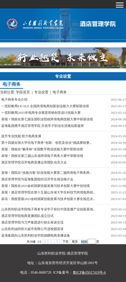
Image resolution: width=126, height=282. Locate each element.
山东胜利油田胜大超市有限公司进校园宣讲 (32, 229)
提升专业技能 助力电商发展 (21, 136)
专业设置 (41, 92)
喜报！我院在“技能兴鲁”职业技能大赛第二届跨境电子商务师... (46, 173)
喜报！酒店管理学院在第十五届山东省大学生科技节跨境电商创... (48, 192)
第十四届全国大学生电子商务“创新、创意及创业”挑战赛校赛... (46, 143)
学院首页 (23, 92)
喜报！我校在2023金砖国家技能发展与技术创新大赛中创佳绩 (45, 186)
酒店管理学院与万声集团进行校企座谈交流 (32, 222)
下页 (65, 241)
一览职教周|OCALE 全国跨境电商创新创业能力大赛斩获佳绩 (45, 106)
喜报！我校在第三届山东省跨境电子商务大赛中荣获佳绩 (42, 156)
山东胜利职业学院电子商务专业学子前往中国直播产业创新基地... (48, 209)
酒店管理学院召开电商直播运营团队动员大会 (34, 162)
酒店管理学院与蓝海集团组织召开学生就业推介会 (37, 179)
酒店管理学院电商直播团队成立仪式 (27, 216)
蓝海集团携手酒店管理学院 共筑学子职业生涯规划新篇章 (42, 126)
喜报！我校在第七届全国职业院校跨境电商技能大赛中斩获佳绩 (47, 119)
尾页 (75, 241)
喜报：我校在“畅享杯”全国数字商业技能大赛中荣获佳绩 (42, 149)
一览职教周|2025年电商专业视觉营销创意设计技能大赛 (41, 113)
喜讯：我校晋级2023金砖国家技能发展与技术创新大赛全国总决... (48, 199)
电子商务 (60, 92)
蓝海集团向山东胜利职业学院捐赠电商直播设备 (35, 235)
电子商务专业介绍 (14, 99)
